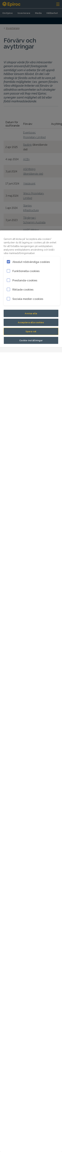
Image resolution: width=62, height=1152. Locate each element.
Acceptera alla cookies (31, 322)
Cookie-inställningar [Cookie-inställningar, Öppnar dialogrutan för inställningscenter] (31, 340)
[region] (31, 691)
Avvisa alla (31, 313)
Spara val (31, 331)
